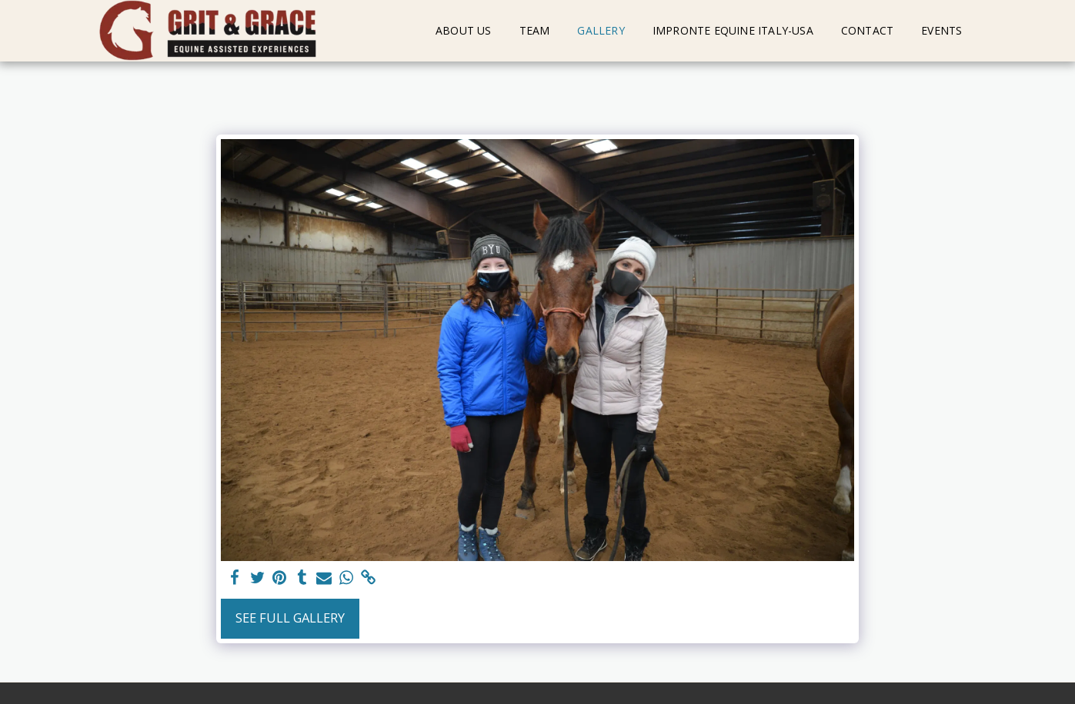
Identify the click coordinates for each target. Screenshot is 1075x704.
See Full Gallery (290, 617)
